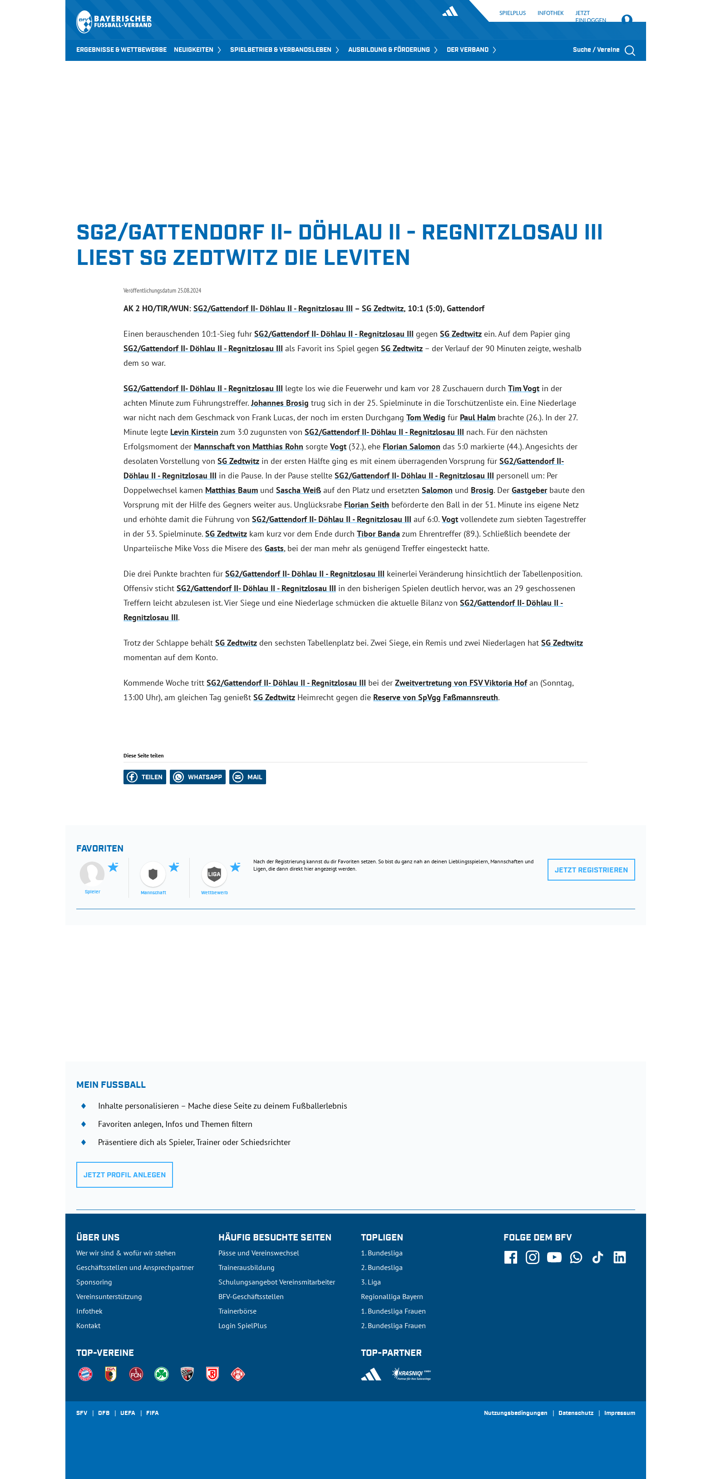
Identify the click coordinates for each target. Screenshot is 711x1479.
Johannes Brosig (280, 403)
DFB (103, 1413)
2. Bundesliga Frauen (393, 1325)
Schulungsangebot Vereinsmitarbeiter (276, 1281)
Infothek (550, 13)
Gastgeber (529, 490)
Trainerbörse (237, 1310)
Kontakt (88, 1325)
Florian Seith (366, 504)
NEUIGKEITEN (198, 50)
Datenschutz (575, 1413)
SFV (81, 1413)
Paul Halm (477, 417)
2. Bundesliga (382, 1267)
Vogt (338, 446)
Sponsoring (94, 1281)
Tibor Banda (378, 533)
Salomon (437, 490)
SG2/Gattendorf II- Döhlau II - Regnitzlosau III (273, 308)
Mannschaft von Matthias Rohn (248, 446)
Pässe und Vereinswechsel (258, 1252)
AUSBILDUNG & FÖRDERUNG (393, 50)
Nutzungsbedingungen (516, 1413)
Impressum (619, 1413)
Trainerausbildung (246, 1267)
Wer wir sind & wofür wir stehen (126, 1252)
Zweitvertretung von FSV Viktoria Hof (461, 682)
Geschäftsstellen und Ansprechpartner (135, 1267)
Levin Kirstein (194, 432)
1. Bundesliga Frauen (393, 1310)
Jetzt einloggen (597, 17)
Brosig (482, 490)
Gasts (274, 548)
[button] (144, 777)
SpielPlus (512, 13)
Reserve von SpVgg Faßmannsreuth (435, 697)
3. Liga (371, 1281)
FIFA (152, 1413)
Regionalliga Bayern (392, 1296)
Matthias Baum (231, 490)
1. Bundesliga (382, 1252)
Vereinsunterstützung (109, 1296)
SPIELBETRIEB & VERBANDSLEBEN (285, 50)
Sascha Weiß (298, 490)
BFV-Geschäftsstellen (251, 1296)
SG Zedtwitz (383, 308)
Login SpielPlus (242, 1325)
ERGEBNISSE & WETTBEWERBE (121, 50)
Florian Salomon (411, 446)
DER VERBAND (472, 50)
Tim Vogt (523, 388)
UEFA (127, 1413)
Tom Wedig (425, 417)
